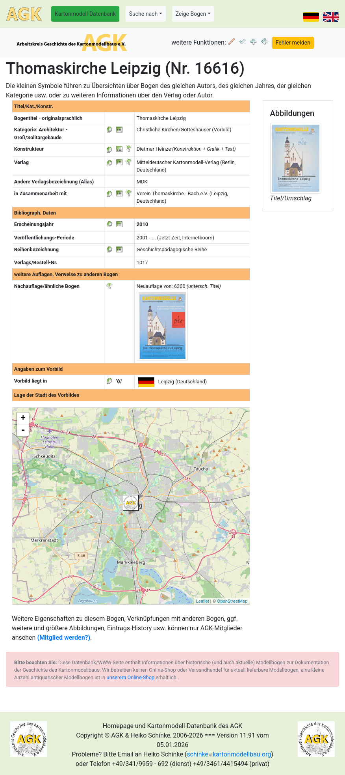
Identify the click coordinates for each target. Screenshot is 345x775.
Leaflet (202, 601)
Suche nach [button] (143, 14)
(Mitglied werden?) (63, 637)
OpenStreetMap (232, 601)
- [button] (23, 430)
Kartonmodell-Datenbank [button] (85, 14)
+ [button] (23, 418)
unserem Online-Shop (131, 677)
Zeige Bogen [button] (191, 14)
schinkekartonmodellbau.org (229, 754)
